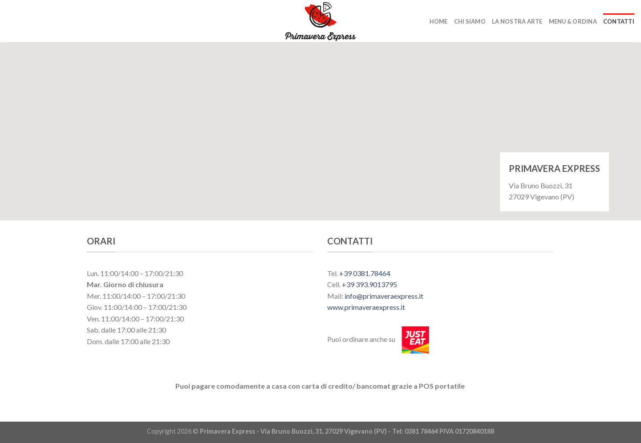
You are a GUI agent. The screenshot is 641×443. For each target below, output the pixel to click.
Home (439, 21)
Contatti (618, 21)
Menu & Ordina (573, 21)
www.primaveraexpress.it (366, 307)
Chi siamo (470, 21)
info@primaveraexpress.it (384, 296)
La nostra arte (517, 21)
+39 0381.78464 (364, 273)
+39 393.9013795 (369, 284)
